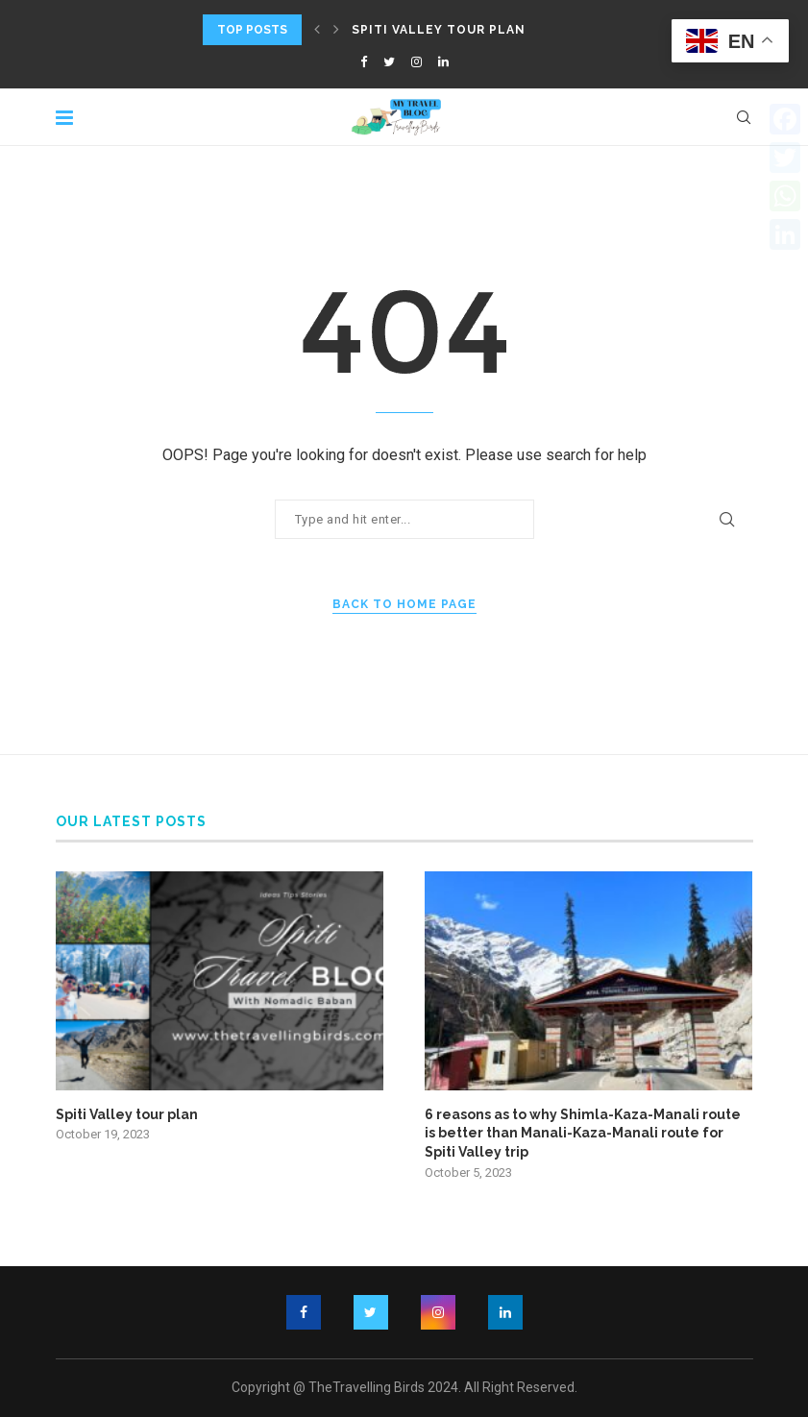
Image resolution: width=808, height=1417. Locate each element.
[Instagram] (416, 62)
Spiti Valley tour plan (439, 30)
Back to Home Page (404, 604)
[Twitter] (389, 62)
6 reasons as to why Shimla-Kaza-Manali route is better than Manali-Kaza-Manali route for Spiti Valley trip (583, 1133)
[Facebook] (363, 62)
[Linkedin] (443, 62)
